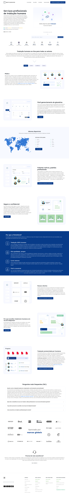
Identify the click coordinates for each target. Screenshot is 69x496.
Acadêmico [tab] (38, 65)
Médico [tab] (26, 65)
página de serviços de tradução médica (26, 83)
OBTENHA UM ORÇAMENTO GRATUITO (45, 183)
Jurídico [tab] (31, 65)
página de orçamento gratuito (27, 396)
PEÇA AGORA (7, 216)
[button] (29, 2)
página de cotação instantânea (17, 272)
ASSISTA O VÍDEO (7, 31)
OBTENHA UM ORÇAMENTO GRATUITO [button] (58, 2)
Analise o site (60, 37)
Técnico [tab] (44, 65)
